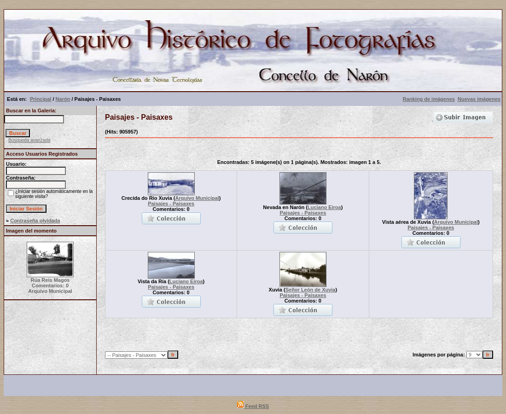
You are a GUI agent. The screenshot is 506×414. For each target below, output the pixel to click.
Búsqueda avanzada (29, 140)
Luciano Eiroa (324, 207)
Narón (63, 99)
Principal (40, 99)
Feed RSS (253, 406)
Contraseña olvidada (35, 220)
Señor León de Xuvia (310, 289)
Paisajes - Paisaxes (171, 203)
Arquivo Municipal (197, 198)
